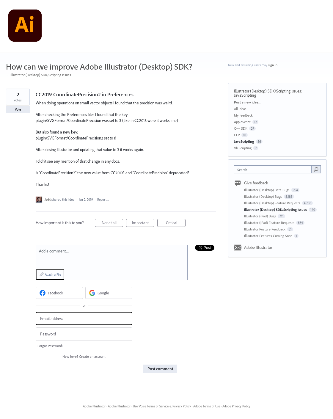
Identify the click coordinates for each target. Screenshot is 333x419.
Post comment (160, 368)
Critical (176, 223)
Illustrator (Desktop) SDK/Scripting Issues (267, 91)
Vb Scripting (243, 148)
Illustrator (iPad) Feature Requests (269, 222)
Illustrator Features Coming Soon (268, 235)
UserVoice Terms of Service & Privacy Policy (162, 406)
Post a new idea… (247, 102)
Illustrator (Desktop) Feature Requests (272, 203)
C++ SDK (240, 128)
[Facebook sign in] (59, 293)
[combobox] (274, 169)
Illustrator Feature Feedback (265, 229)
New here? (84, 356)
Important (143, 223)
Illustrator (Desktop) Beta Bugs (267, 190)
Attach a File (53, 274)
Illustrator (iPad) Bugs (260, 216)
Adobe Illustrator (258, 247)
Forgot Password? (50, 345)
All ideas (240, 108)
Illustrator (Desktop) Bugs (263, 196)
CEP (237, 135)
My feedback (243, 115)
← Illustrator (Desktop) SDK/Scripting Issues (38, 75)
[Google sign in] (109, 293)
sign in (272, 65)
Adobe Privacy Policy (236, 406)
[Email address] (84, 318)
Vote (18, 109)
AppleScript (242, 122)
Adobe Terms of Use (206, 406)
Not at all (112, 223)
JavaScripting (245, 95)
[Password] (84, 334)
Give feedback (256, 183)
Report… (103, 199)
